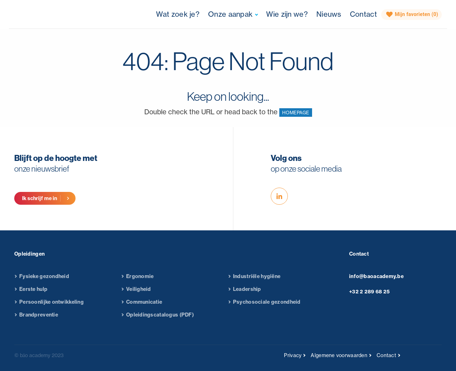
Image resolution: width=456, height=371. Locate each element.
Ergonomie (140, 280)
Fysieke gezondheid (44, 280)
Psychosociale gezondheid (267, 305)
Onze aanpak (230, 14)
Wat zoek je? (178, 14)
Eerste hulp (33, 292)
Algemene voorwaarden (339, 355)
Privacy (292, 355)
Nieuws (328, 14)
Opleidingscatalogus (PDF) (160, 318)
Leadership (247, 292)
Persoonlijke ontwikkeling (51, 305)
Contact (363, 14)
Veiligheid (138, 292)
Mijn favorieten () (412, 14)
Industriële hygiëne (256, 280)
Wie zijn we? (287, 14)
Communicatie (144, 305)
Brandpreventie (38, 318)
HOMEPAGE (295, 112)
